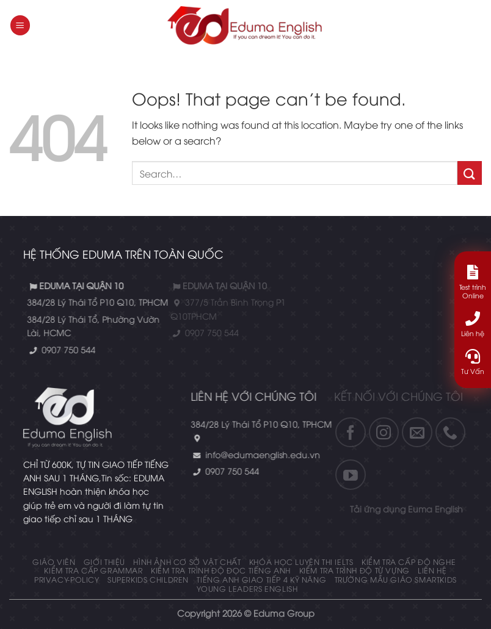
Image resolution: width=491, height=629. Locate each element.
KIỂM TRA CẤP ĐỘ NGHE (409, 561)
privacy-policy (67, 579)
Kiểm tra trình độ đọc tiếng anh (221, 570)
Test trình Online (472, 282)
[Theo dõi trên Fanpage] (315, 432)
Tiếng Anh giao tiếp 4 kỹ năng (261, 579)
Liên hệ (432, 570)
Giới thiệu (104, 561)
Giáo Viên (54, 561)
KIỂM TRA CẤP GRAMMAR (93, 570)
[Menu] (20, 25)
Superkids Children (148, 579)
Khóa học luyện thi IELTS (301, 561)
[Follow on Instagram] (348, 432)
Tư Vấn (472, 362)
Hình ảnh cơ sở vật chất (187, 561)
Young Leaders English (247, 588)
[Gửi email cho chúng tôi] (381, 432)
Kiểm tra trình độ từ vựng (354, 570)
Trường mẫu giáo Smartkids (396, 579)
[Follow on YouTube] (315, 474)
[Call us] (414, 432)
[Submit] (469, 173)
